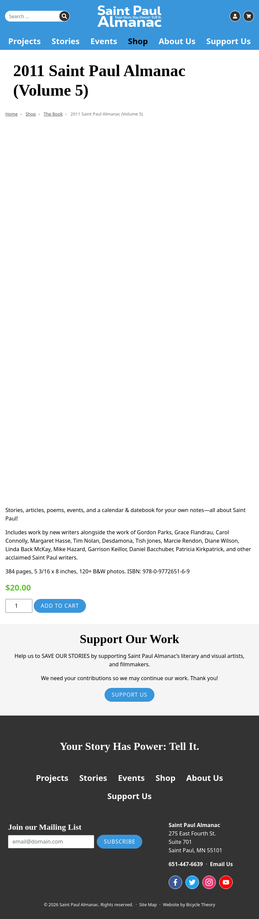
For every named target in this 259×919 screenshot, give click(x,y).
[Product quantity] (18, 606)
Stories (66, 40)
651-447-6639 (186, 864)
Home (11, 114)
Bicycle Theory (200, 904)
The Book (53, 114)
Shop (138, 40)
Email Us (221, 864)
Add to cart (60, 605)
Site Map (148, 904)
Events (103, 40)
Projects (24, 40)
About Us (177, 40)
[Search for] (37, 16)
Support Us (228, 40)
